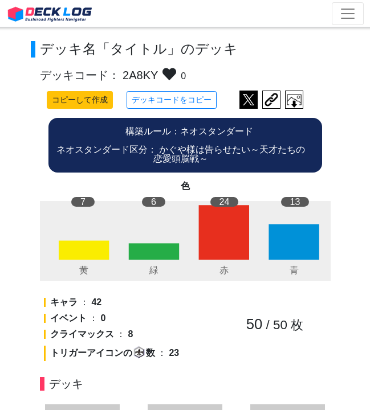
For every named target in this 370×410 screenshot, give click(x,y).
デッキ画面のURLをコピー (271, 100)
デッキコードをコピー (172, 99)
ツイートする (248, 100)
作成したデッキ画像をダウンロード (294, 100)
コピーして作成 (80, 99)
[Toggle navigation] (348, 13)
